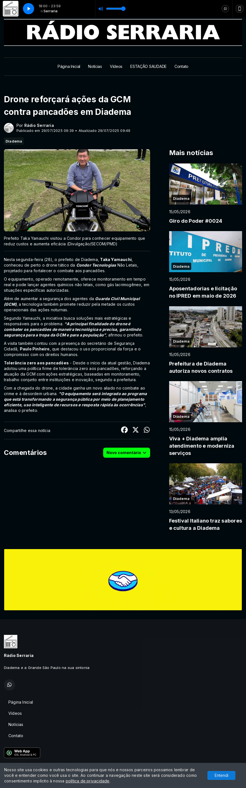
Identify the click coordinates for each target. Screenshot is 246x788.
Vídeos (116, 66)
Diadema (14, 141)
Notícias (95, 66)
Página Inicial (69, 66)
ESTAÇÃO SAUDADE (148, 66)
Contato (181, 66)
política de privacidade (88, 780)
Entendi (221, 775)
